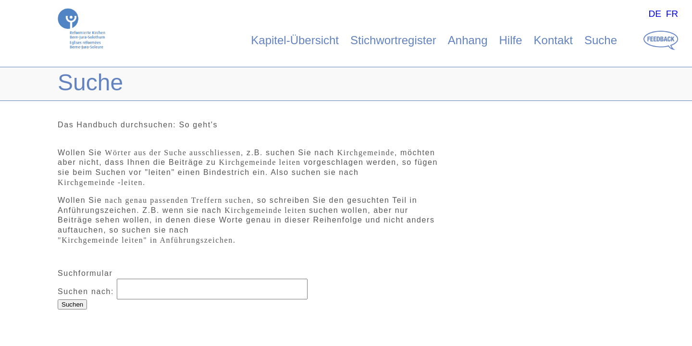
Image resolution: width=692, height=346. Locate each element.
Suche (600, 40)
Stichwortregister (393, 40)
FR (672, 14)
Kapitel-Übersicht (295, 40)
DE (654, 14)
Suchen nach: (86, 291)
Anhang (468, 40)
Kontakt (553, 40)
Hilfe (510, 40)
